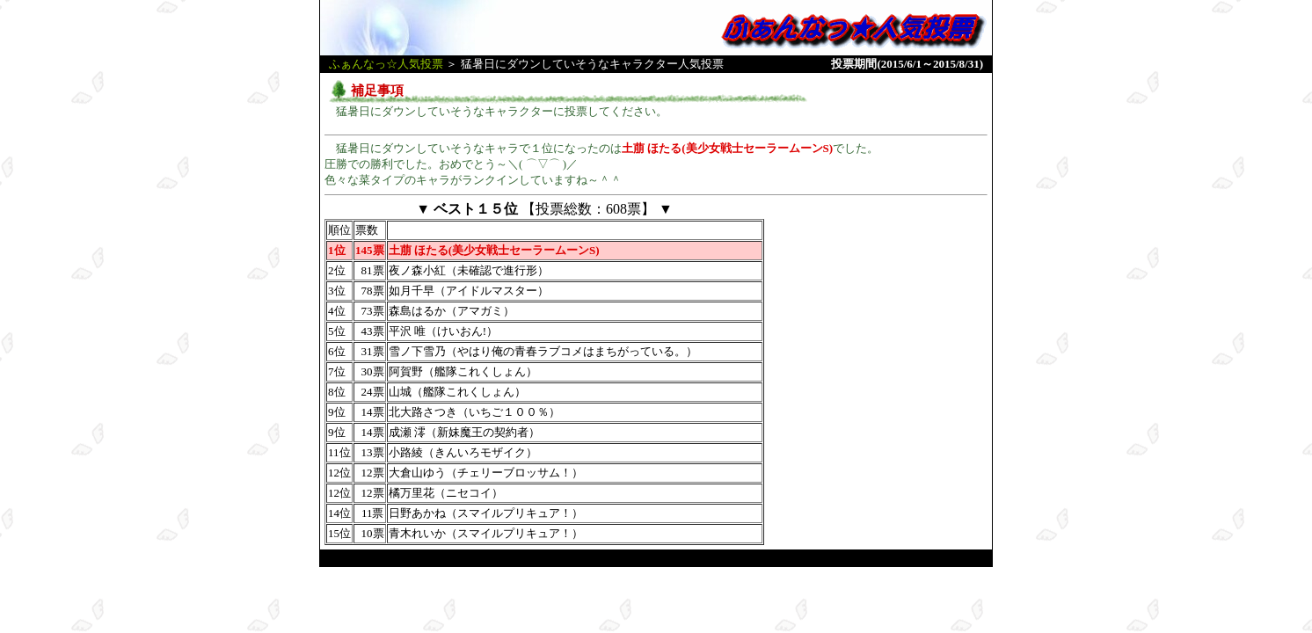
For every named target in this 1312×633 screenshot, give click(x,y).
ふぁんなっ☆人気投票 (386, 63)
